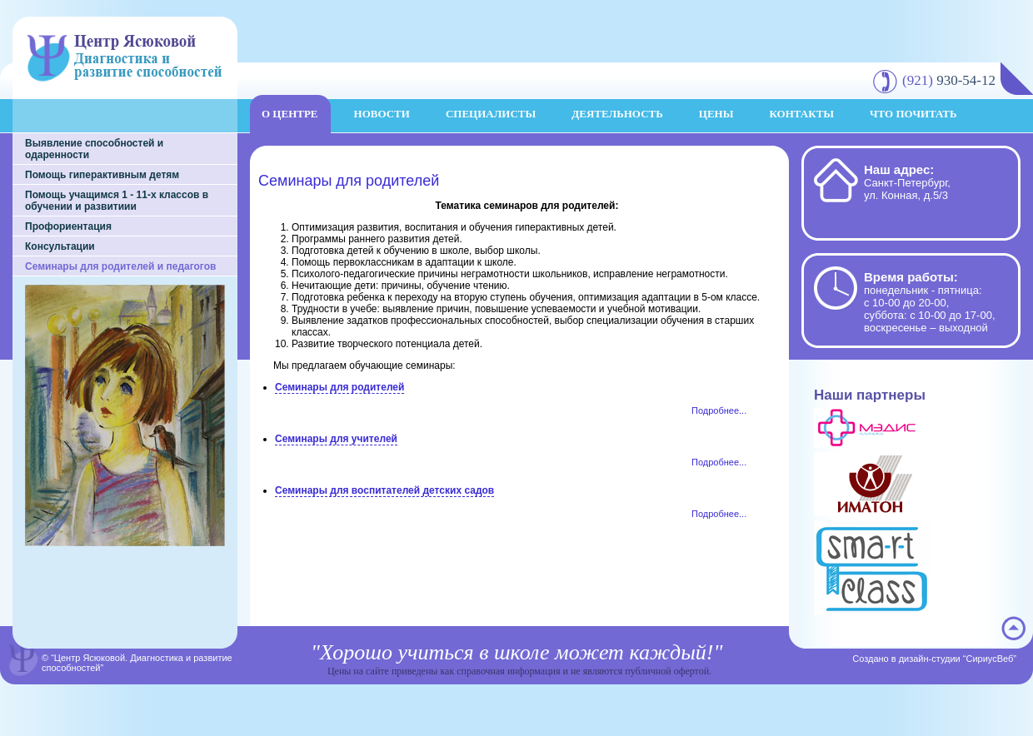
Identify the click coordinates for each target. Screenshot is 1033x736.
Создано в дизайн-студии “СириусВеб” (934, 659)
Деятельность (617, 113)
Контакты (801, 113)
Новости (382, 113)
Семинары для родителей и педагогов (120, 266)
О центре (290, 113)
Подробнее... (718, 410)
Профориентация (68, 226)
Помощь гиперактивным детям (102, 175)
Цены (716, 113)
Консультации (60, 246)
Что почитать (913, 113)
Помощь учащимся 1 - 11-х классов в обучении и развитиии (116, 200)
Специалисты (491, 113)
